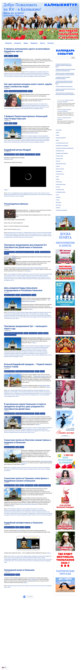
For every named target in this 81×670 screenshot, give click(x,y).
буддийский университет (32, 508)
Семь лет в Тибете (43, 234)
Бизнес (57, 135)
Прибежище (17, 393)
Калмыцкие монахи (36, 349)
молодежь (45, 352)
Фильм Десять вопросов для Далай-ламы (37, 278)
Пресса (36, 485)
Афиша (26, 43)
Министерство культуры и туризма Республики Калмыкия (22, 140)
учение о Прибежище (16, 394)
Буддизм (31, 312)
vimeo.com (10, 193)
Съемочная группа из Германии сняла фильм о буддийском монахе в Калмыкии (26, 479)
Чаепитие (49, 317)
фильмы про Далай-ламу (15, 237)
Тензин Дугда (46, 393)
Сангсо (48, 430)
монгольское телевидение (43, 467)
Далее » (30, 596)
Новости (16, 56)
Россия (40, 393)
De (7, 159)
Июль (18, 275)
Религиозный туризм (30, 154)
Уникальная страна (18, 76)
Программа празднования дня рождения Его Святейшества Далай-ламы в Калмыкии (25, 246)
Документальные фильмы (39, 137)
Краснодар (20, 315)
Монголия (24, 467)
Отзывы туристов (60, 174)
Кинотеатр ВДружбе (9, 108)
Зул (31, 347)
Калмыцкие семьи (31, 350)
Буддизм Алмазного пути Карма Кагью (38, 104)
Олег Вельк (6, 513)
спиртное (28, 355)
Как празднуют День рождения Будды (39, 313)
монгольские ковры (32, 467)
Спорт (57, 194)
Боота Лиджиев (28, 136)
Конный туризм (59, 155)
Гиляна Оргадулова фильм (27, 107)
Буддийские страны (25, 73)
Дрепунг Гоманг (21, 510)
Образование (59, 171)
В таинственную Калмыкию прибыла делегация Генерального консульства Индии (64, 82)
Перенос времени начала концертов (64, 86)
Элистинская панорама (46, 515)
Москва (35, 315)
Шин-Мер (42, 142)
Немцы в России (46, 511)
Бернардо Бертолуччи (13, 232)
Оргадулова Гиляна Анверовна (21, 108)
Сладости (23, 355)
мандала (43, 557)
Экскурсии (17, 43)
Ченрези (29, 432)
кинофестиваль (37, 557)
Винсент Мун (37, 193)
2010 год (10, 556)
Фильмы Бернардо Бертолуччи (17, 235)
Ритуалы (38, 154)
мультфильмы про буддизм (10, 234)
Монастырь (38, 585)
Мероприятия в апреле (31, 559)
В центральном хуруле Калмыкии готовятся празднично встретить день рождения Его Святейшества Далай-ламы (25, 406)
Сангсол (48, 277)
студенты (33, 355)
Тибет (12, 560)
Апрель (26, 104)
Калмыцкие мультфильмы (62, 153)
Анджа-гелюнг (20, 556)
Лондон (27, 275)
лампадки (25, 352)
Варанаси (16, 391)
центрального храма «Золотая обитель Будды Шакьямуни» (30, 267)
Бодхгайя (32, 345)
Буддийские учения (8, 391)
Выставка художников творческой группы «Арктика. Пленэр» (65, 89)
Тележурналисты (32, 513)
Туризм (57, 199)
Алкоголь (27, 345)
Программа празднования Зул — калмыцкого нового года (25, 327)
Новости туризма (33, 333)
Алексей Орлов (11, 312)
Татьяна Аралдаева (23, 513)
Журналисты (28, 510)
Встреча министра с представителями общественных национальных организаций (65, 93)
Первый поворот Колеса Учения (40, 376)
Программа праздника (31, 277)
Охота (57, 176)
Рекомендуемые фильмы (16, 203)
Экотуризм (58, 205)
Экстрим (58, 207)
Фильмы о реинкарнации (31, 235)
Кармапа (30, 557)
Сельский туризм (60, 189)
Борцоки (23, 312)
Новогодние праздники (9, 353)
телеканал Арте (40, 513)
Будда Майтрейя (19, 390)
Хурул (37, 394)
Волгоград (6, 313)
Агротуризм (58, 130)
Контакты (50, 43)
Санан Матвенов (14, 513)
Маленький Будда (47, 232)
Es (8, 159)
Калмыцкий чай (13, 315)
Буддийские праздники (16, 274)
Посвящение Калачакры (33, 353)
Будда (26, 312)
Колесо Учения (34, 391)
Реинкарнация (46, 74)
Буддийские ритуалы (18, 193)
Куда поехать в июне (28, 315)
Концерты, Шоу (59, 158)
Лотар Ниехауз (27, 511)
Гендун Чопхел (21, 585)
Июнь (27, 313)
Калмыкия (8, 43)
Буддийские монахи (21, 508)
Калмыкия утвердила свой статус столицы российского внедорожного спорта (63, 65)
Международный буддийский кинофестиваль (15, 559)
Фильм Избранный (40, 355)
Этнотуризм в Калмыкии (10, 334)
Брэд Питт (21, 232)
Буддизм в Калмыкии (9, 154)
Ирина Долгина (30, 132)
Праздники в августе (9, 393)
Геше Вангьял (29, 137)
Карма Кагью (43, 107)
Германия (41, 508)
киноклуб (32, 585)
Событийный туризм (60, 192)
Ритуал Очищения (41, 277)
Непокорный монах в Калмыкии (19, 570)
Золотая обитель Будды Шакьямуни (28, 504)
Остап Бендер (20, 234)
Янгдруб (22, 196)
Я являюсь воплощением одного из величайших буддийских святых (27, 50)
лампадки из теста (33, 352)
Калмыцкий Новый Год (9, 352)
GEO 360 (10, 508)
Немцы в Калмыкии (36, 511)
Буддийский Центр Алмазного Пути (40, 105)
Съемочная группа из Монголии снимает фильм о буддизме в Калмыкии (27, 441)
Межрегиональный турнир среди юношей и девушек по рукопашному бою (65, 70)
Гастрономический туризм (62, 142)
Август (9, 390)
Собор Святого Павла (9, 278)
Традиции (45, 333)
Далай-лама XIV (37, 274)
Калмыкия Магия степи (19, 74)
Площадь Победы (21, 277)
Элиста (41, 108)
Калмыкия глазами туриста (17, 511)
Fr (11, 159)
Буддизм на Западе (37, 136)
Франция (24, 515)
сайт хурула (7, 469)
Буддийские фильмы (26, 105)
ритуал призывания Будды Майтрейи (29, 393)
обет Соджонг (47, 391)
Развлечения (59, 181)
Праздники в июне (8, 317)
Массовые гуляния (34, 275)
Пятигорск (15, 317)
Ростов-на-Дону (22, 317)
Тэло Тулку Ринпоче (9, 76)
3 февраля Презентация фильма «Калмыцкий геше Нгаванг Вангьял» (25, 117)
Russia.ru (18, 73)
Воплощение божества (36, 73)
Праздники (33, 43)
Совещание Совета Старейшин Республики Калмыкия (62, 78)
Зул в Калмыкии (36, 347)
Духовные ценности (12, 275)
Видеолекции (48, 312)
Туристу (42, 43)
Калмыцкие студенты (41, 350)
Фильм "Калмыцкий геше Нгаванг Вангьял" (18, 142)
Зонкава (27, 347)
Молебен (40, 352)
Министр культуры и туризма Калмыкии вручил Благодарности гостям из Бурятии (64, 74)
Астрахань (17, 312)
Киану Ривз (39, 232)
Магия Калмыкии (30, 74)
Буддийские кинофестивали (38, 556)
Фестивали (27, 527)
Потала (43, 559)
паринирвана (24, 353)
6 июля (9, 274)
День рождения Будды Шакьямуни (17, 313)
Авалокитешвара (37, 427)
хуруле (19, 530)
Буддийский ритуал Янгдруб (17, 149)
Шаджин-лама (11, 396)
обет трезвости (42, 430)
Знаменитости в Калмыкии (62, 145)
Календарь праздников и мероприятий (18, 91)
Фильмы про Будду (41, 317)
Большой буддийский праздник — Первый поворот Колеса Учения (28, 365)
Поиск (73, 57)
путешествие (28, 234)
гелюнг (13, 557)
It (10, 159)
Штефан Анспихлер (31, 515)
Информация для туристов (30, 232)
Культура (10, 56)
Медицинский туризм (61, 163)
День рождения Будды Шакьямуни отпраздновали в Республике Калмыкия (23, 289)
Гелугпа (23, 347)
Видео (5, 56)
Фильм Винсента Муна (36, 194)
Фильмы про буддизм (29, 76)
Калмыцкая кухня (60, 150)
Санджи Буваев (60, 100)
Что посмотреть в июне (9, 318)
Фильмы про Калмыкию (40, 76)
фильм (28, 194)
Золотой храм (22, 391)
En (5, 159)
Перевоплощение (38, 74)
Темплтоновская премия (20, 278)
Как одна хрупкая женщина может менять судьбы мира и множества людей (28, 85)
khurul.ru (31, 427)
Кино (48, 107)
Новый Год (18, 353)
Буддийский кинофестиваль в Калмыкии (23, 522)
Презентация (39, 140)
